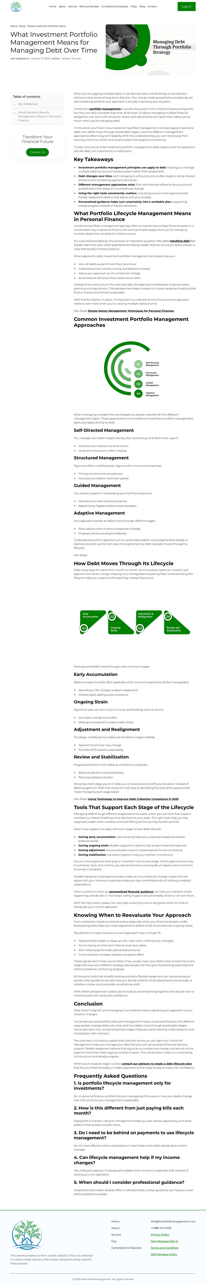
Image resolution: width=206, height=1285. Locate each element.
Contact (152, 6)
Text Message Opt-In (164, 1241)
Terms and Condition (165, 1247)
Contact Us (37, 152)
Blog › (23, 26)
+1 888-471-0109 (161, 1228)
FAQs (134, 6)
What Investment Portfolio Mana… (47, 26)
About (62, 6)
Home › (14, 26)
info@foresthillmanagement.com (173, 1221)
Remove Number (89, 6)
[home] (25, 6)
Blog (142, 6)
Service (72, 6)
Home (52, 6)
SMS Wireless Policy (164, 1254)
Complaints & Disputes (115, 6)
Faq (113, 1241)
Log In (187, 6)
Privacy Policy (160, 1234)
